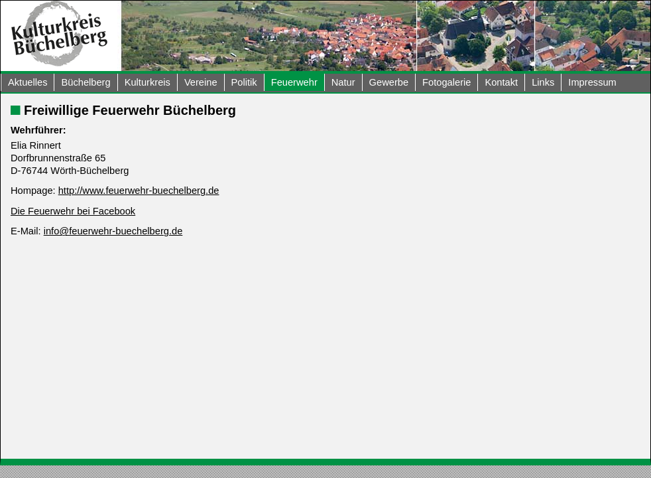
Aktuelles (27, 82)
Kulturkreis (147, 82)
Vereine (200, 82)
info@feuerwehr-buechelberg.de (113, 231)
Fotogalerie (446, 82)
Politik (244, 82)
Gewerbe (388, 82)
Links (543, 82)
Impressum (592, 82)
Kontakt (501, 82)
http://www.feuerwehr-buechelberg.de (138, 190)
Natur (343, 82)
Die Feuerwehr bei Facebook (73, 211)
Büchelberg (85, 82)
